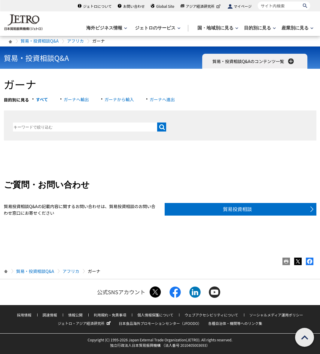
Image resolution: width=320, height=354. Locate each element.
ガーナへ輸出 (76, 99)
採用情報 (24, 314)
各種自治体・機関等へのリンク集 (235, 323)
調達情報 (50, 314)
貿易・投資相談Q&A (40, 41)
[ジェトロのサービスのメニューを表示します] (157, 28)
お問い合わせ (134, 6)
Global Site (165, 6)
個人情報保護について (155, 314)
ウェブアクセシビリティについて (211, 314)
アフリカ (75, 41)
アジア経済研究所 (204, 6)
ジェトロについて (97, 6)
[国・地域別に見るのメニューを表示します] (217, 28)
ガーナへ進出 (162, 99)
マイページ (243, 6)
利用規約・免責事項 (110, 314)
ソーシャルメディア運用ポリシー (276, 314)
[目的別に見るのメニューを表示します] (259, 28)
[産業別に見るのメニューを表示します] (297, 28)
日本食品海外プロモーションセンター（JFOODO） (160, 323)
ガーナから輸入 (119, 99)
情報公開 (75, 314)
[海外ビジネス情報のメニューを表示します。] (106, 28)
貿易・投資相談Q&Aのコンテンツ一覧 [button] (253, 61)
